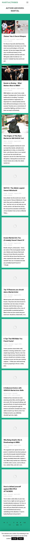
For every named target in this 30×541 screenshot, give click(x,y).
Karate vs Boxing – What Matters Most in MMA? (13, 84)
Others (5, 141)
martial (15, 11)
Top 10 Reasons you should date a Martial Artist (14, 291)
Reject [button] (20, 538)
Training (5, 344)
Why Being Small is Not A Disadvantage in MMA (13, 441)
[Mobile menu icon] (27, 2)
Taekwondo (6, 39)
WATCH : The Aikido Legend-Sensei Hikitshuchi (14, 189)
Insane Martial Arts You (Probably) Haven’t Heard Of (14, 239)
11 (10, 525)
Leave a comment (8, 41)
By (12, 39)
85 (17, 525)
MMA (8, 88)
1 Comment (6, 447)
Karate (5, 88)
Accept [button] (14, 538)
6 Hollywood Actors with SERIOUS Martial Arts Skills (14, 389)
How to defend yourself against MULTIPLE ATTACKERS (12, 489)
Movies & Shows (7, 393)
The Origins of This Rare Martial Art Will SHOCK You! (14, 137)
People (5, 193)
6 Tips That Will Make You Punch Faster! (13, 340)
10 (25, 522)
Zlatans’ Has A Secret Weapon (15, 36)
